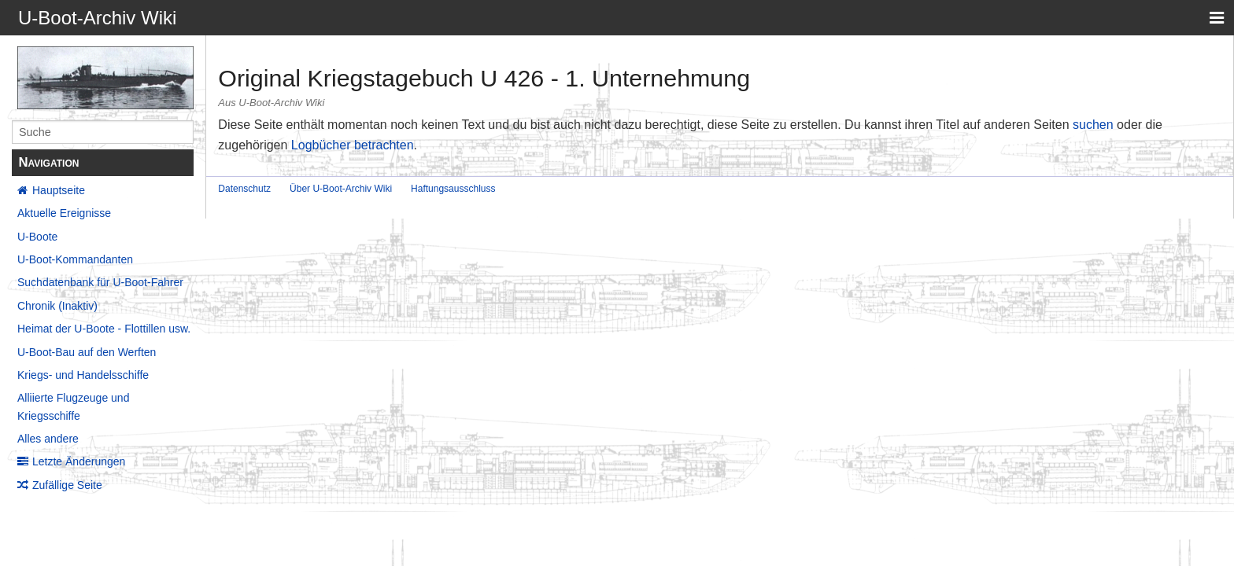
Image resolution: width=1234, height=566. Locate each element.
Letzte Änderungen (78, 461)
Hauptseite (58, 190)
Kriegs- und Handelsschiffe (83, 375)
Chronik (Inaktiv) (57, 306)
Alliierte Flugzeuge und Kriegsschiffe (73, 406)
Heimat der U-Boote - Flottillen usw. (103, 328)
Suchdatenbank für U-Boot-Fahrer (100, 282)
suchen (1093, 124)
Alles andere (48, 438)
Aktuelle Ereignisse (64, 213)
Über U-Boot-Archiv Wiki (341, 188)
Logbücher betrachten (352, 145)
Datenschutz (244, 188)
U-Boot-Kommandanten (75, 259)
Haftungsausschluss (453, 188)
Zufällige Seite (67, 485)
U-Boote (37, 236)
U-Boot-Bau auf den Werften (86, 352)
